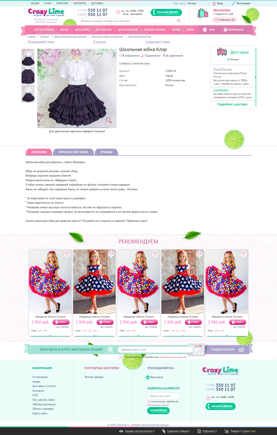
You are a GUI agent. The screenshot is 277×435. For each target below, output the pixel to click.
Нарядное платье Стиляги (50, 316)
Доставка (239, 52)
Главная (31, 36)
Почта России (222, 69)
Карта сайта (40, 413)
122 (90, 330)
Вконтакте (154, 377)
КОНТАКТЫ (79, 3)
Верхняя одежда (155, 29)
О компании (40, 377)
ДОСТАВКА (97, 3)
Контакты (38, 390)
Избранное (225, 19)
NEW (209, 29)
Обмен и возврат (43, 409)
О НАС (47, 3)
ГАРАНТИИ (62, 3)
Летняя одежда (93, 377)
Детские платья (44, 29)
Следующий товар (157, 42)
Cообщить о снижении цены (134, 63)
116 (84, 330)
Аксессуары (82, 29)
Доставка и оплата (44, 386)
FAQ (35, 395)
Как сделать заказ (44, 399)
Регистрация (240, 3)
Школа (64, 29)
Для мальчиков (128, 29)
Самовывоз (221, 90)
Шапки (176, 29)
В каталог (99, 42)
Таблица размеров (44, 404)
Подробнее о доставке (232, 104)
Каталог (45, 36)
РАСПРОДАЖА (234, 30)
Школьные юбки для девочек (107, 36)
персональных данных (173, 357)
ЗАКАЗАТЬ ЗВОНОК (165, 12)
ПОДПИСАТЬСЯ (222, 349)
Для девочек (104, 29)
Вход (218, 4)
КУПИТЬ (62, 322)
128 (40, 330)
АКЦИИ (35, 3)
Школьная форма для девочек (70, 36)
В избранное (129, 55)
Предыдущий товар (41, 42)
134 (45, 330)
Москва (234, 59)
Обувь (190, 29)
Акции (36, 381)
